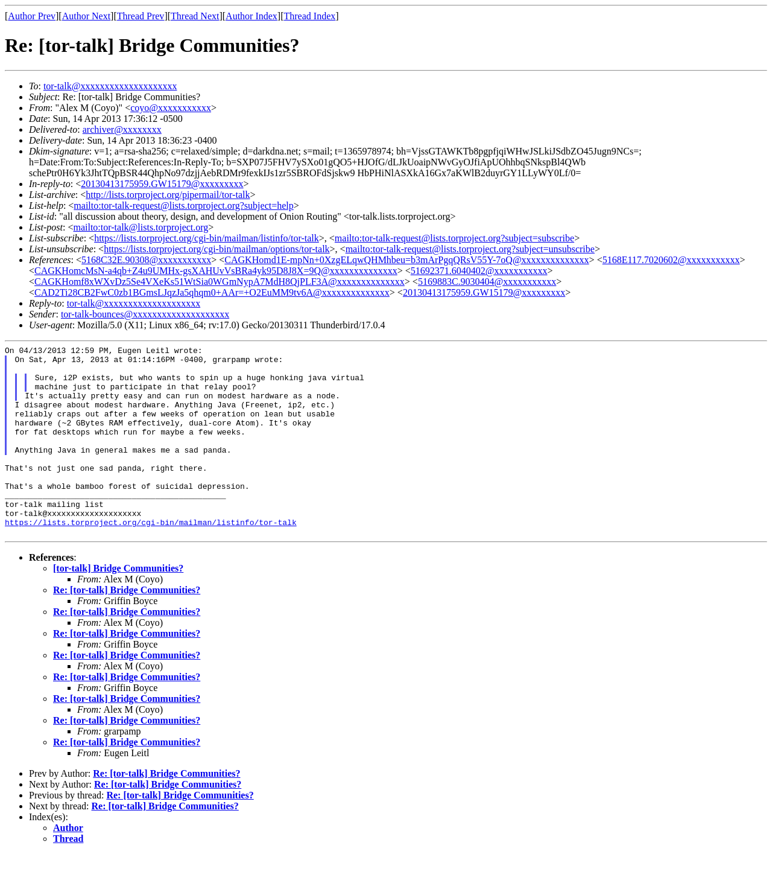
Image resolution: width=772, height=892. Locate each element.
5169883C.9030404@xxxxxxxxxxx (487, 281)
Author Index (251, 16)
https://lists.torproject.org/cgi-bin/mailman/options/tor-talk (216, 249)
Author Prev (31, 16)
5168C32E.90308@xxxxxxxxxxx (146, 260)
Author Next (86, 16)
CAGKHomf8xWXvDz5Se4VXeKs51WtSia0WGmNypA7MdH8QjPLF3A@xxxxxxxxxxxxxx (219, 281)
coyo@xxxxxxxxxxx (170, 108)
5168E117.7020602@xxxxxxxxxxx (671, 260)
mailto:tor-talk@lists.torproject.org (140, 227)
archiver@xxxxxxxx (122, 129)
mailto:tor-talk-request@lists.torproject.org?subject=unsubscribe (470, 249)
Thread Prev (141, 16)
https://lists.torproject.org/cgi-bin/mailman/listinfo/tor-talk (206, 238)
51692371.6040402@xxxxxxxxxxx (479, 271)
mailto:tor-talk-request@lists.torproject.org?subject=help (183, 205)
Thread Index (310, 16)
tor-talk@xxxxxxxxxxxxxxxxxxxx (110, 86)
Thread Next (195, 16)
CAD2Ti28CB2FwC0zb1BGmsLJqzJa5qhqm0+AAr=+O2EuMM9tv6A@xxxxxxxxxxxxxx (212, 292)
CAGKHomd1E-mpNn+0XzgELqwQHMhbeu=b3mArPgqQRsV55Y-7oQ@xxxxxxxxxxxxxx (406, 260)
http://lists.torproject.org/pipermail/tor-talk (168, 195)
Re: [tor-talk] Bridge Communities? (126, 628)
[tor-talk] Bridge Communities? (118, 606)
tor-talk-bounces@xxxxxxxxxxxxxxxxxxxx (145, 314)
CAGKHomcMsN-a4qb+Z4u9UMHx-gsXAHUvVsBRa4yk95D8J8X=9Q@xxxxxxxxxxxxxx (215, 271)
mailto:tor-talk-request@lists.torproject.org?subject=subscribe (454, 238)
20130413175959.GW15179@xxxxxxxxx (162, 184)
